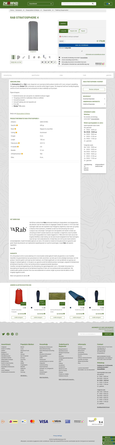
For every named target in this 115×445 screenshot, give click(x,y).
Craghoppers (23, 365)
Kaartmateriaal (44, 366)
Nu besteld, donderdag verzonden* (75, 57)
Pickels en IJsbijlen (64, 374)
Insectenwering (44, 365)
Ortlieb (22, 370)
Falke (21, 361)
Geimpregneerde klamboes (66, 358)
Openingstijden (82, 348)
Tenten (3, 368)
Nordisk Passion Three (98, 310)
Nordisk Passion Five (39, 310)
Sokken (3, 350)
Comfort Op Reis (5, 365)
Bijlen (41, 352)
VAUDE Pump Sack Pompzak (16, 311)
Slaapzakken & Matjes (23, 113)
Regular (82, 30)
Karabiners (62, 365)
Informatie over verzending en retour (95, 54)
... (23, 10)
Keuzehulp (44, 344)
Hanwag (22, 372)
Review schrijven (94, 89)
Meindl (22, 347)
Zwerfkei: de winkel (83, 359)
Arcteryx (22, 357)
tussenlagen (55, 243)
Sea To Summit (24, 356)
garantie (108, 75)
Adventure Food (24, 350)
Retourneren (81, 350)
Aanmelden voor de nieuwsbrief (86, 369)
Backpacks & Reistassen (46, 347)
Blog (79, 363)
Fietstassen (43, 359)
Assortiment (40, 4)
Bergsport (4, 352)
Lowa (21, 348)
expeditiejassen (40, 243)
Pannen (61, 372)
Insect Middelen (5, 370)
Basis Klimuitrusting (45, 348)
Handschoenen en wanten (46, 361)
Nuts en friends (63, 370)
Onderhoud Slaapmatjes (89, 104)
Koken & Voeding (5, 348)
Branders (61, 356)
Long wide (62, 30)
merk (84, 75)
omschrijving (7, 75)
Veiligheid (3, 347)
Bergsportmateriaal (64, 352)
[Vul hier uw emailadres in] (90, 334)
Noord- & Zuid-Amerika (7, 363)
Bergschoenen (5, 361)
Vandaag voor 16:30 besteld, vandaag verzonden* (105, 367)
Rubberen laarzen (63, 376)
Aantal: (61, 41)
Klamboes (42, 374)
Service (80, 356)
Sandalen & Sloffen (6, 357)
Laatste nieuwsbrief (83, 368)
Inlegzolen (42, 363)
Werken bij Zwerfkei (83, 361)
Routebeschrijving (82, 354)
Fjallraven (23, 368)
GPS (60, 361)
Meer (12, 248)
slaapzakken (63, 222)
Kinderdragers (43, 372)
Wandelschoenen (5, 356)
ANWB (22, 363)
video (61, 75)
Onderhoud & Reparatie (64, 345)
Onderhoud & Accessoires (8, 372)
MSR (21, 352)
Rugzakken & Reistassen (7, 366)
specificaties (35, 75)
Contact (80, 347)
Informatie (82, 344)
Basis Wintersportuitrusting (47, 350)
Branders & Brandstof (45, 354)
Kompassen (62, 367)
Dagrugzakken (43, 356)
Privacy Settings (57, 435)
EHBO (41, 357)
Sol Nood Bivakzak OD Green (56, 311)
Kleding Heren (5, 354)
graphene (63, 23)
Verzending (81, 352)
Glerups (22, 354)
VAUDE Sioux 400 (79, 310)
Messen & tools (63, 368)
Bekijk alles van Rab (16, 62)
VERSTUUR (108, 334)
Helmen (61, 363)
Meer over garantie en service (19, 276)
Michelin (22, 366)
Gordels (61, 359)
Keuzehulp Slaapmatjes (89, 98)
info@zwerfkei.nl (99, 164)
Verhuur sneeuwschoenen (85, 357)
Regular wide (72, 30)
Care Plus (23, 359)
